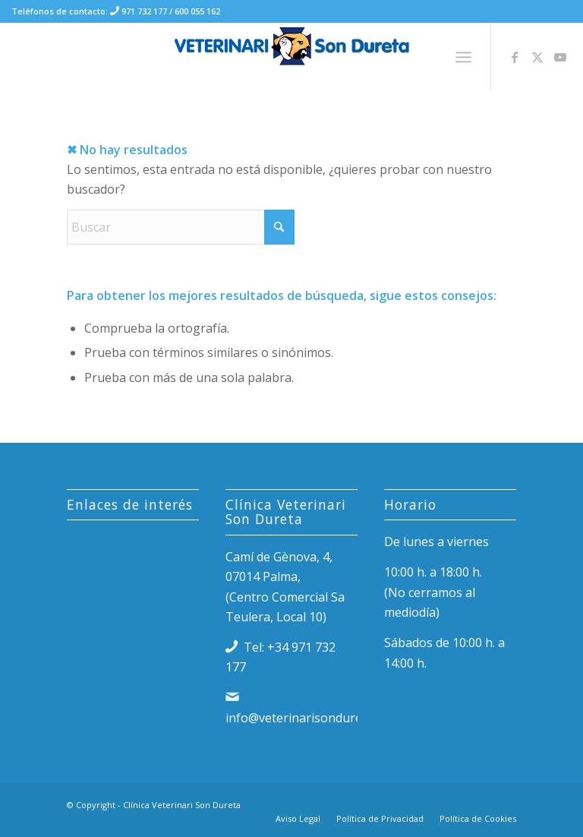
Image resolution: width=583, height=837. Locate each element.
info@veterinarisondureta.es (307, 717)
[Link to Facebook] (514, 57)
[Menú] (463, 56)
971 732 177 (143, 11)
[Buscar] (181, 227)
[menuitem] (463, 56)
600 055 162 (197, 11)
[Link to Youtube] (560, 57)
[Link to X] (537, 57)
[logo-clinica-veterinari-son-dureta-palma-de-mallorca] (292, 57)
